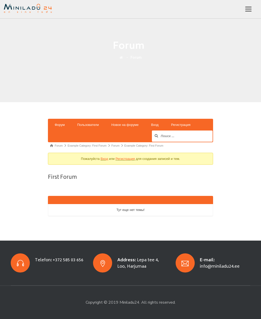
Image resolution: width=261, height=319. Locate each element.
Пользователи (88, 125)
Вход (155, 125)
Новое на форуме (125, 125)
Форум (60, 125)
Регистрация (180, 125)
